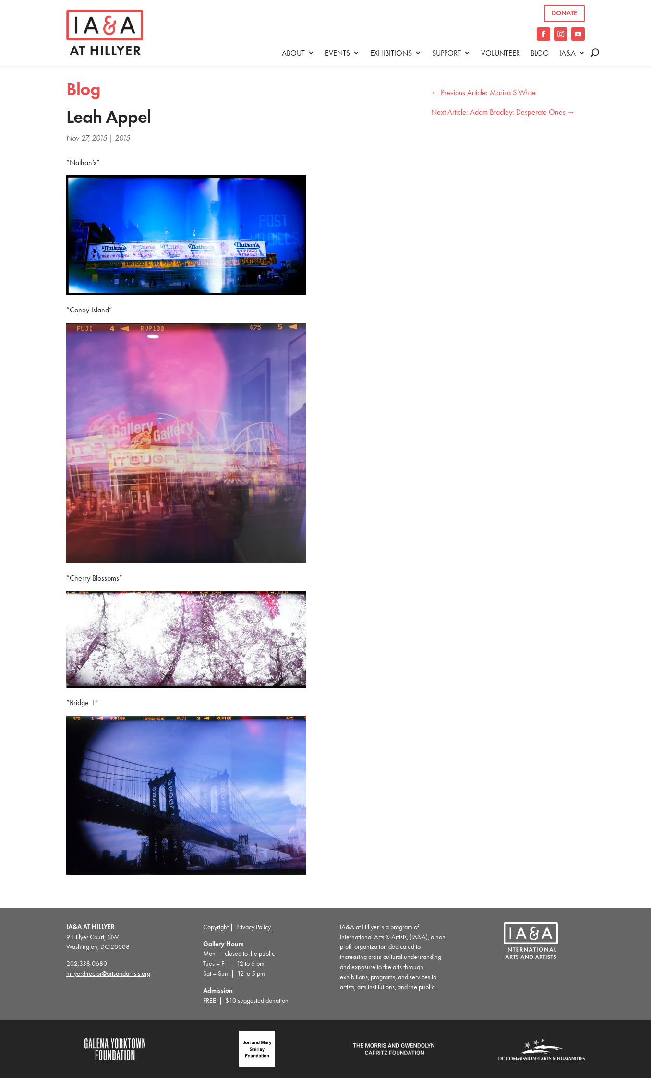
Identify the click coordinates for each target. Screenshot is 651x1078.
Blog (539, 53)
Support (446, 53)
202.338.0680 (86, 963)
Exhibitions (391, 53)
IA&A (567, 53)
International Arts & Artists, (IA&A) (384, 937)
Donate (564, 13)
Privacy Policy (253, 927)
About (293, 53)
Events (337, 53)
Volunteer (500, 53)
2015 (122, 138)
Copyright (216, 927)
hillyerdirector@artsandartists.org (108, 974)
